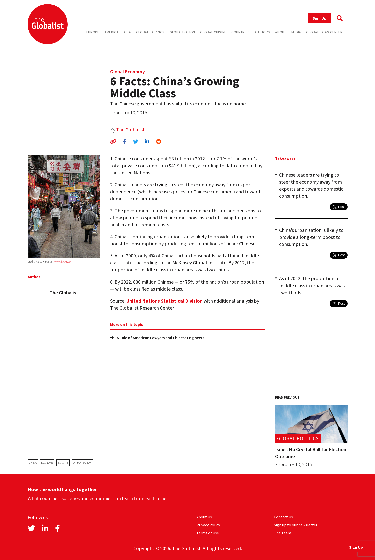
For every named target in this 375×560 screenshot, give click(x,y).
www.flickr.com (63, 261)
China (33, 462)
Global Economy (127, 71)
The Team (282, 532)
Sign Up (319, 18)
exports (63, 462)
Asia (127, 32)
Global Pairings (150, 32)
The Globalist (130, 129)
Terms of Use (207, 532)
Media (296, 32)
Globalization (182, 32)
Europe (92, 32)
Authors (262, 32)
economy (47, 462)
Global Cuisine (213, 32)
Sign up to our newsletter (295, 524)
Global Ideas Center (324, 32)
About (280, 32)
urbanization (82, 462)
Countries (240, 32)
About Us (204, 516)
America (111, 32)
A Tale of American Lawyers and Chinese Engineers (157, 337)
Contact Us (283, 516)
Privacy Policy (208, 524)
